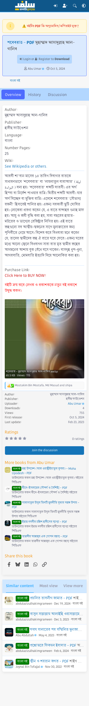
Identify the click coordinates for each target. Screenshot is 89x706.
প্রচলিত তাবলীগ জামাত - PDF (51, 598)
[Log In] (55, 6)
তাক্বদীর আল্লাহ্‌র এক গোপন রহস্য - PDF (40, 536)
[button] (84, 6)
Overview (13, 94)
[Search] (75, 6)
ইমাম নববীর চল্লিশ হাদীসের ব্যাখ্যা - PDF (39, 522)
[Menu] (6, 6)
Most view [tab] (48, 586)
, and (43, 385)
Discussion (57, 94)
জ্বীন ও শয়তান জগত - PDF (49, 661)
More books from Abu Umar (30, 463)
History (34, 94)
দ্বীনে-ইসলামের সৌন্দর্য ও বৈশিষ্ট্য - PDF (39, 488)
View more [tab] (73, 586)
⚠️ (50, 26)
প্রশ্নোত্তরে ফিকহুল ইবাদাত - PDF (53, 645)
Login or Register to (44, 59)
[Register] (65, 6)
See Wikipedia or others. (26, 166)
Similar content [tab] (20, 586)
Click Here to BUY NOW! (25, 275)
